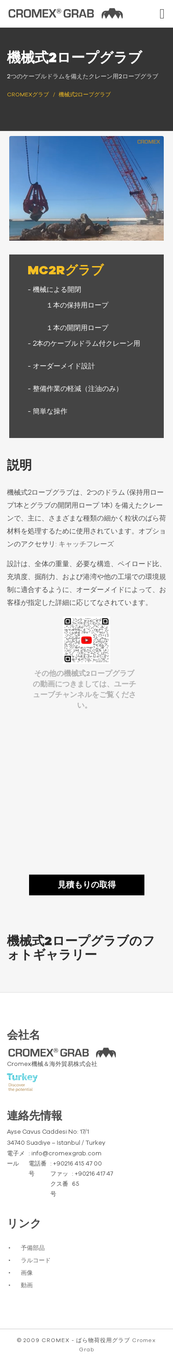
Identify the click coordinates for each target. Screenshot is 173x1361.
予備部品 (33, 1248)
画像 (27, 1273)
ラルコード (36, 1261)
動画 (27, 1286)
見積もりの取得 (87, 885)
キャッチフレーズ (86, 544)
